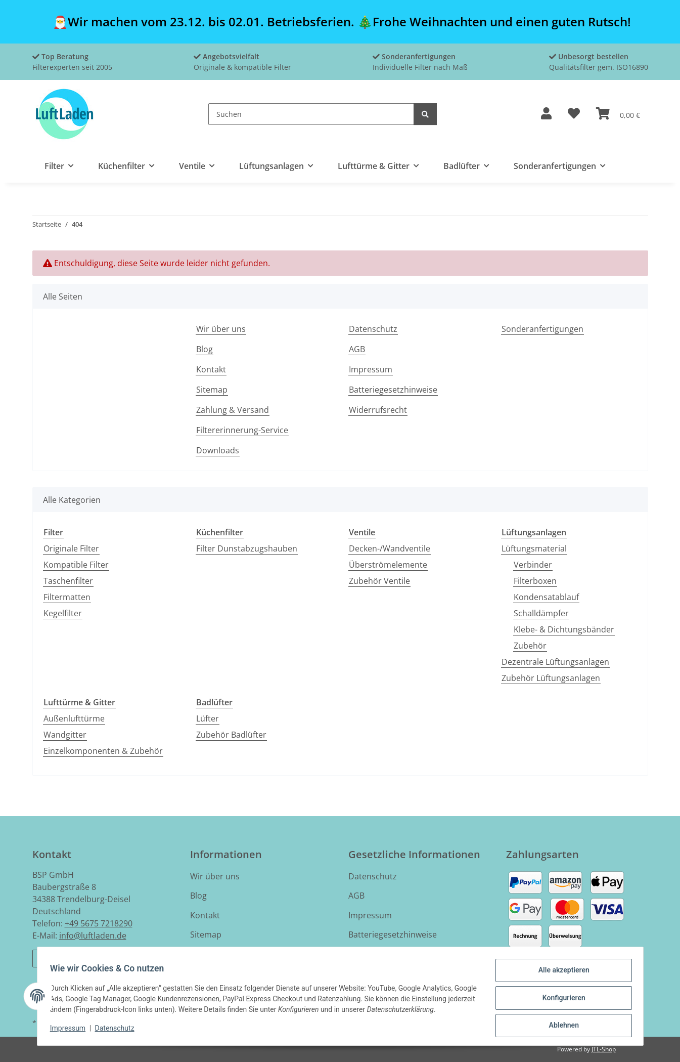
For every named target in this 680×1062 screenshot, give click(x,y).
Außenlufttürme (74, 718)
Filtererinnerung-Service (242, 430)
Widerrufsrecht (378, 409)
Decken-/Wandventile (389, 548)
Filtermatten (66, 597)
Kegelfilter (62, 613)
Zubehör (530, 645)
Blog (204, 349)
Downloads (217, 450)
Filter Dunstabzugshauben (246, 548)
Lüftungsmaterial (534, 548)
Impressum (71, 1031)
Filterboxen (535, 580)
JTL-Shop (604, 1049)
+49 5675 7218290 (98, 923)
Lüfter (207, 718)
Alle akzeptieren (560, 973)
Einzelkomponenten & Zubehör (103, 750)
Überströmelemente (388, 564)
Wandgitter (64, 734)
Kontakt (211, 369)
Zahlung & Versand (232, 409)
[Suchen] (311, 114)
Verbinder (533, 564)
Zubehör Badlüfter (231, 734)
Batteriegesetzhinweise (393, 389)
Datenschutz (118, 1031)
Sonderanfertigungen (542, 328)
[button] (546, 114)
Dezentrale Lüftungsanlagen (555, 661)
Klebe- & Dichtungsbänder (564, 629)
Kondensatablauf (546, 597)
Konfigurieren (560, 1000)
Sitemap (212, 389)
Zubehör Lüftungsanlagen (551, 678)
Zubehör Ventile (379, 580)
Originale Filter (71, 548)
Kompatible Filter (76, 564)
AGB (357, 349)
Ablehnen (560, 1026)
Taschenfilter (68, 580)
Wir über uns (221, 328)
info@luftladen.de (92, 935)
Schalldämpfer (541, 613)
